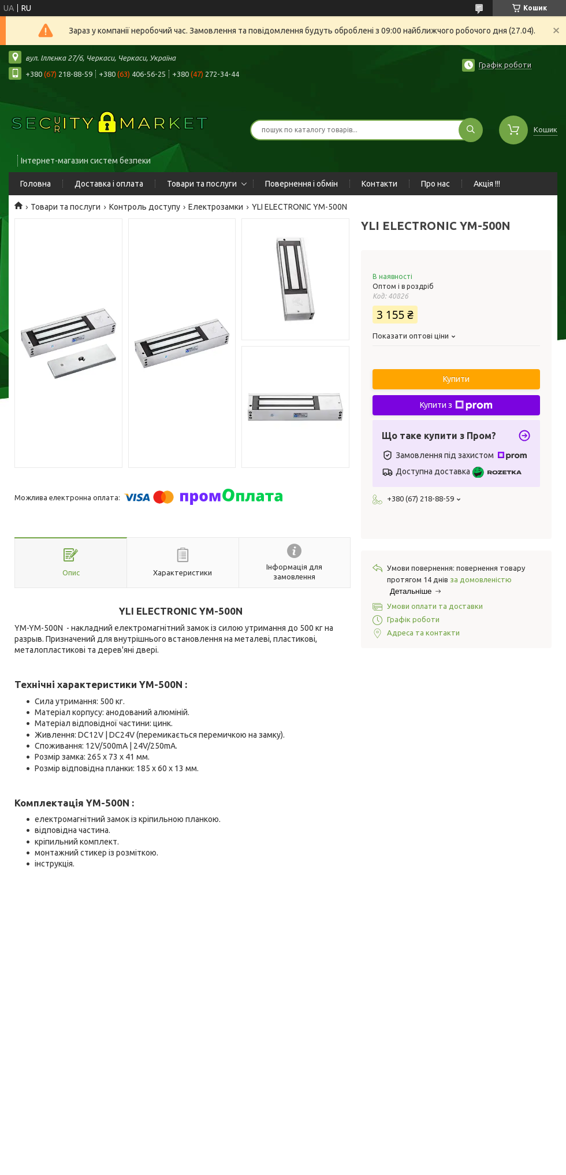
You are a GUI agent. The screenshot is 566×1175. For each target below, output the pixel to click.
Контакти (379, 184)
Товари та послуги (202, 184)
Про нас (435, 184)
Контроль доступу (144, 206)
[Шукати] (471, 130)
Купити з (456, 405)
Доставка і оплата (109, 184)
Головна (35, 184)
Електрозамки (215, 206)
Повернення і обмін (301, 184)
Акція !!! (487, 184)
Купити (456, 379)
